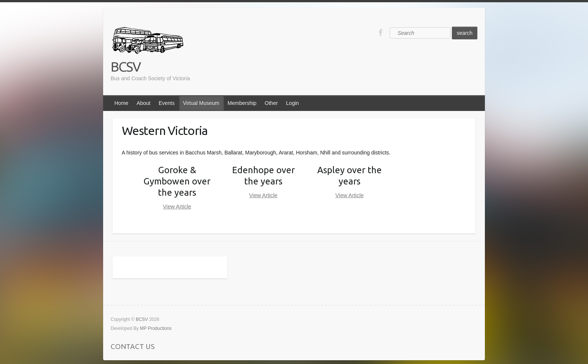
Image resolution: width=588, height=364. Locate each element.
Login (292, 103)
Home (121, 103)
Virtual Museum (201, 103)
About (143, 103)
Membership (242, 103)
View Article (177, 207)
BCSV (126, 66)
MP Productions (156, 328)
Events (167, 103)
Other (271, 103)
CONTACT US (132, 346)
